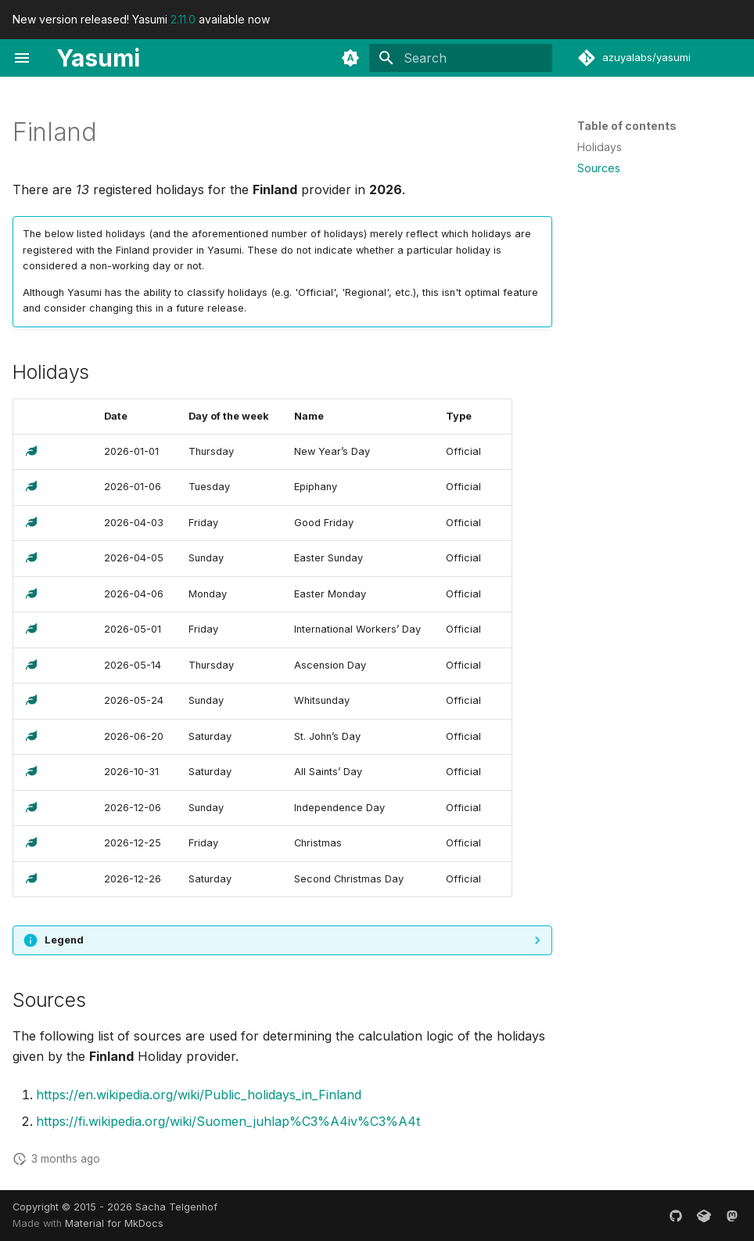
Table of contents (627, 125)
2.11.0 (183, 19)
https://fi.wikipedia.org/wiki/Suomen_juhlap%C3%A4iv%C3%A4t (228, 1121)
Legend (64, 940)
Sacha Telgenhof (176, 1207)
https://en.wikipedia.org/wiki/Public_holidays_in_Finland (198, 1094)
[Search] (460, 58)
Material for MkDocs (114, 1223)
